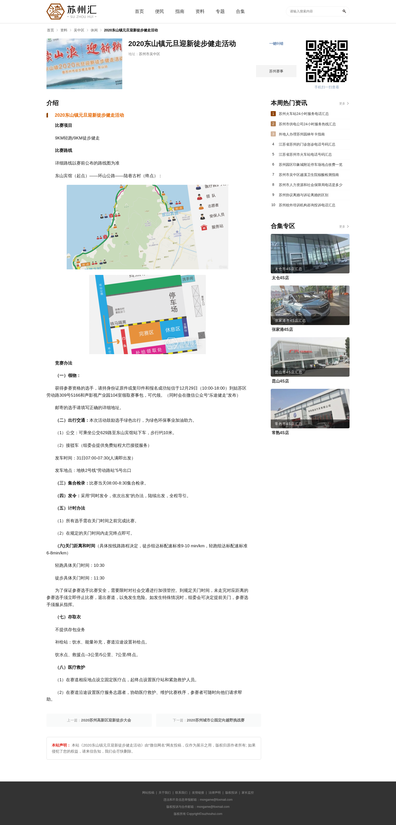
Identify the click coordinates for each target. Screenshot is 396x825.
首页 (50, 30)
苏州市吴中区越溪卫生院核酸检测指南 (309, 175)
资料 (63, 30)
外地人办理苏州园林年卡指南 (302, 134)
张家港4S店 (282, 329)
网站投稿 (148, 792)
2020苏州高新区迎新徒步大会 (106, 720)
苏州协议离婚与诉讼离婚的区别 (303, 195)
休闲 (94, 30)
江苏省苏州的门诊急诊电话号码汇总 (307, 144)
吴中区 (79, 30)
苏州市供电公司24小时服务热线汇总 (307, 124)
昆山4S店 (280, 381)
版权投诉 (231, 792)
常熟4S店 (280, 433)
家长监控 (248, 792)
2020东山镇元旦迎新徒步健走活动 (131, 30)
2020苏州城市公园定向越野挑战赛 (215, 720)
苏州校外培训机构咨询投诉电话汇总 (307, 205)
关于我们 (165, 792)
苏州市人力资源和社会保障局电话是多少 (310, 185)
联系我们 (181, 792)
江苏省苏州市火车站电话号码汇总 (305, 154)
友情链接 (198, 792)
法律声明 (215, 792)
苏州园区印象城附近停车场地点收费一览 (310, 165)
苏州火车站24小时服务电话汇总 (304, 114)
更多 (342, 103)
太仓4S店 (280, 278)
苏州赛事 (276, 71)
